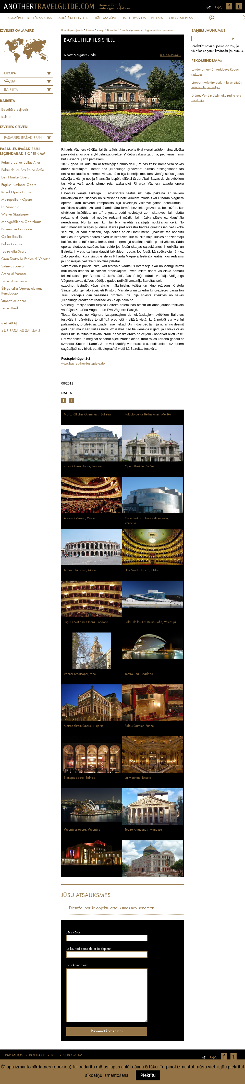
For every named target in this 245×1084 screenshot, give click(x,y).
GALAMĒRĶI (14, 18)
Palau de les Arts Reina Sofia (22, 170)
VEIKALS (157, 18)
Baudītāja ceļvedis (14, 110)
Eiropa (10, 73)
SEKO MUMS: (74, 1055)
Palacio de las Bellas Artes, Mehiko (148, 414)
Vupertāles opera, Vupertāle (82, 829)
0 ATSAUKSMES (170, 55)
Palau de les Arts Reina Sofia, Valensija (150, 622)
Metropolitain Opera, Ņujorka (84, 726)
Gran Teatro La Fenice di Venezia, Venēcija (147, 521)
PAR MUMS (14, 1055)
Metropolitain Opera (16, 200)
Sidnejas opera (12, 266)
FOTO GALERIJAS (180, 18)
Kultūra (6, 117)
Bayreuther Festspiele (16, 229)
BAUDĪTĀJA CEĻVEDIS (72, 18)
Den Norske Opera (15, 177)
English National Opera (18, 185)
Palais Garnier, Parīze (139, 726)
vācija (100, 30)
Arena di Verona (13, 274)
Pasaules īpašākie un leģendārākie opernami (22, 138)
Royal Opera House (16, 192)
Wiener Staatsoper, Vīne (80, 674)
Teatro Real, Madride (139, 674)
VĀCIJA (9, 82)
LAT (208, 8)
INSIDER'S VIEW (134, 18)
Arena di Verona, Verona (80, 518)
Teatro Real (9, 308)
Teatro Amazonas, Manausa (143, 829)
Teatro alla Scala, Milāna (80, 570)
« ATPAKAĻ (9, 323)
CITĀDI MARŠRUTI (105, 18)
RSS (54, 1055)
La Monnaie (10, 207)
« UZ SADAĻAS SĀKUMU (20, 331)
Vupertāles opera (13, 301)
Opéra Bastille (11, 237)
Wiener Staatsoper (15, 215)
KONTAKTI (37, 1055)
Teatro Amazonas (14, 281)
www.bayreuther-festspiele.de (83, 363)
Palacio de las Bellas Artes (20, 163)
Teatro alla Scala (14, 252)
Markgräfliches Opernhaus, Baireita (87, 414)
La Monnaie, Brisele (138, 778)
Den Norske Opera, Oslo (141, 570)
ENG (218, 8)
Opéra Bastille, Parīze (139, 466)
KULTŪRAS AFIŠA (39, 18)
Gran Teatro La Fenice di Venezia (26, 259)
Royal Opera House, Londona (83, 466)
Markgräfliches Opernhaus (21, 222)
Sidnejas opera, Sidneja (79, 778)
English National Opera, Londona (86, 622)
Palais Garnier (11, 244)
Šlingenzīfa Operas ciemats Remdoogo (21, 291)
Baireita (11, 90)
